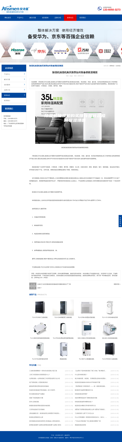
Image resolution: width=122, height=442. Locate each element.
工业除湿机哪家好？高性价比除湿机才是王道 (43, 370)
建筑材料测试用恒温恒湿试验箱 (39, 386)
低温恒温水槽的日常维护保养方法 (85, 405)
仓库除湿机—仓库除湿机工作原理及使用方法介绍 (44, 378)
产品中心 (20, 17)
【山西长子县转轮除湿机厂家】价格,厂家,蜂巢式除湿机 (91, 370)
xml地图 (118, 1)
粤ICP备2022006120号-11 (77, 437)
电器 (35, 234)
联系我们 (83, 17)
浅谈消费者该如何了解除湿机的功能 (86, 398)
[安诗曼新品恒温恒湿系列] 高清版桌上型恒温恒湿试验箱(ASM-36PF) (45, 421)
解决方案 (33, 17)
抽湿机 (47, 156)
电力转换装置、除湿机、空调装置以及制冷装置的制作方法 (91, 378)
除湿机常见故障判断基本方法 (84, 390)
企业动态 (118, 65)
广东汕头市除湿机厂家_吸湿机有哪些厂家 (88, 421)
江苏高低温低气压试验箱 (37, 409)
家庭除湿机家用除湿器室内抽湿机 (39, 405)
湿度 (57, 156)
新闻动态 (70, 17)
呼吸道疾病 (50, 250)
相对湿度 (66, 200)
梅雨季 (110, 178)
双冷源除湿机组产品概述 (37, 394)
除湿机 (35, 156)
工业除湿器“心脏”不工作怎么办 (84, 413)
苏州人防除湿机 (34, 401)
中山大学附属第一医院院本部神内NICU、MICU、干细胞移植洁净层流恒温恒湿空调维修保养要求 (91, 417)
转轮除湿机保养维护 (81, 394)
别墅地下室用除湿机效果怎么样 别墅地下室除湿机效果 (91, 409)
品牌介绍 (58, 17)
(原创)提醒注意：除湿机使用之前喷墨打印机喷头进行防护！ (45, 413)
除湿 (64, 156)
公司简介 (90, 1)
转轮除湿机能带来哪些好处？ (84, 401)
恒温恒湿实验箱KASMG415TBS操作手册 (87, 382)
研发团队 (100, 1)
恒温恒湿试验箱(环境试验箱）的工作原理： (42, 390)
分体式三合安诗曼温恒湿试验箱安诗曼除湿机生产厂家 (54, 284)
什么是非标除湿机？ (81, 374)
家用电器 (44, 181)
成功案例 (45, 17)
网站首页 (8, 17)
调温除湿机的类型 (80, 425)
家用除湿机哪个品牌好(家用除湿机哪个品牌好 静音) (45, 425)
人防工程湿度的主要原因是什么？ (39, 374)
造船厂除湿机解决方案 (36, 398)
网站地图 (109, 1)
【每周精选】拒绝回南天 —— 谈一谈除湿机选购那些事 (91, 386)
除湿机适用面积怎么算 (36, 417)
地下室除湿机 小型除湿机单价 (38, 382)
